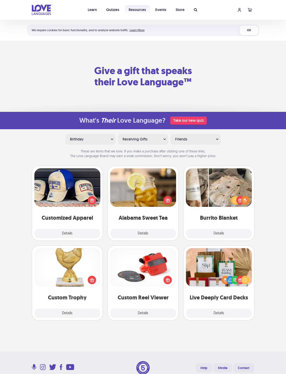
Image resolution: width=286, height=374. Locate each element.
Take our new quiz (188, 120)
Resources (137, 9)
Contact (244, 368)
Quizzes (112, 9)
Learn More (137, 30)
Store (180, 9)
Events (160, 9)
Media (222, 368)
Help (203, 368)
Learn (92, 9)
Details (67, 233)
